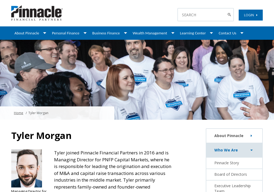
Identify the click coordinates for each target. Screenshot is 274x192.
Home (18, 113)
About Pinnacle (26, 33)
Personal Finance (65, 33)
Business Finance (106, 33)
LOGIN (250, 15)
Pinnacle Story (226, 162)
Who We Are (234, 150)
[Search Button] (230, 14)
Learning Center (193, 33)
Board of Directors (230, 174)
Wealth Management (150, 33)
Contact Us (227, 33)
